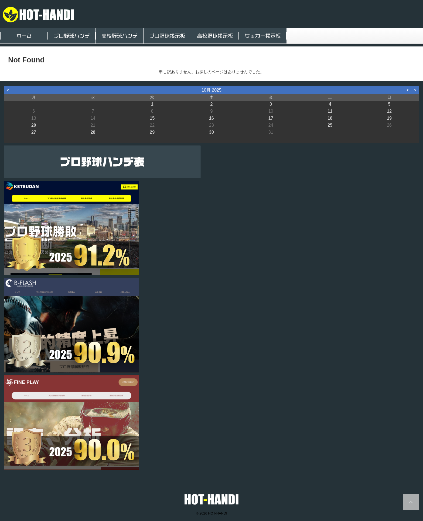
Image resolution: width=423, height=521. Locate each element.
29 (152, 132)
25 (330, 125)
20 (33, 125)
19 (389, 118)
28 (93, 132)
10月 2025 (211, 90)
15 (152, 118)
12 (389, 111)
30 (211, 132)
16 (211, 118)
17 (270, 118)
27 (33, 132)
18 (330, 118)
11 (330, 111)
